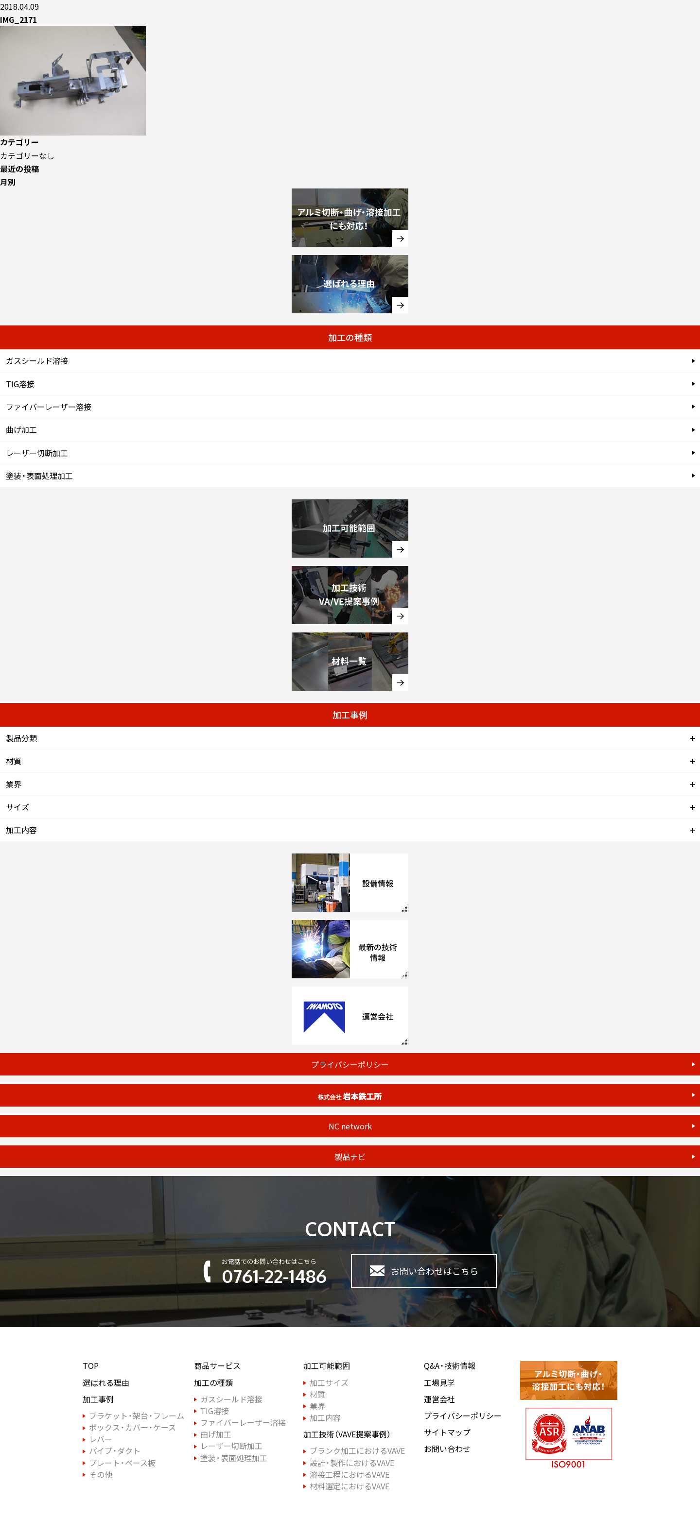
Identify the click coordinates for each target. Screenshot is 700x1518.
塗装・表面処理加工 (39, 475)
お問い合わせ (447, 1448)
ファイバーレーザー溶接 (48, 406)
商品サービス (217, 1365)
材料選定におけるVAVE (349, 1486)
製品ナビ (350, 1156)
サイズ (17, 807)
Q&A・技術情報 (449, 1365)
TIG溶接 (20, 384)
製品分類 (21, 738)
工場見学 (439, 1382)
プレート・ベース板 (122, 1462)
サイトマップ (447, 1432)
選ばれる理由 (106, 1382)
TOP (91, 1365)
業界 (13, 784)
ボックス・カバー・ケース (132, 1427)
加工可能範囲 (326, 1365)
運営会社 (439, 1399)
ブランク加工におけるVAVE (357, 1450)
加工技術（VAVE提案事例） (347, 1434)
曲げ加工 (21, 429)
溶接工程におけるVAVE (349, 1474)
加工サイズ (329, 1382)
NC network (350, 1126)
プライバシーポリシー (350, 1064)
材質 (13, 761)
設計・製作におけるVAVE (352, 1462)
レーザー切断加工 (37, 453)
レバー (100, 1439)
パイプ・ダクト (114, 1450)
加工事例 (98, 1399)
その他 (100, 1474)
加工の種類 (213, 1382)
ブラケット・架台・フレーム (136, 1415)
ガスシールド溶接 (37, 360)
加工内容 (21, 830)
